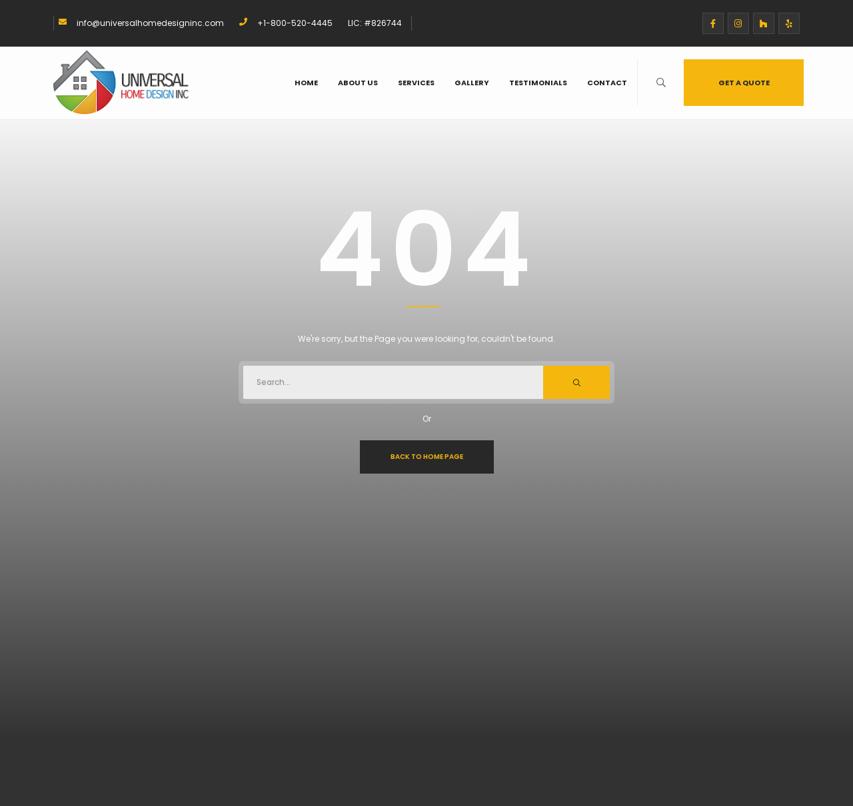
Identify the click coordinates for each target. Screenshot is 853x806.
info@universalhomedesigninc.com (150, 23)
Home (306, 82)
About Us (358, 82)
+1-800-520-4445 (295, 23)
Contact (607, 82)
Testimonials (538, 82)
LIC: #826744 (375, 23)
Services (416, 82)
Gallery (471, 82)
